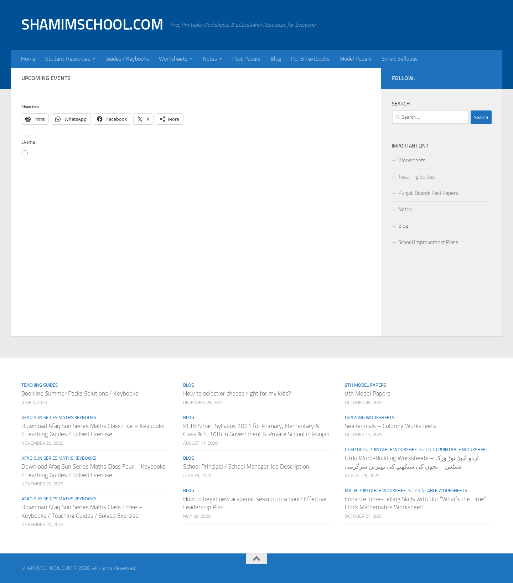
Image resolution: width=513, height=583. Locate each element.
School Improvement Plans (428, 242)
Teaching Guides (416, 177)
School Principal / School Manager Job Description (246, 466)
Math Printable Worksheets (378, 490)
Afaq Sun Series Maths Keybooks (58, 417)
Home (28, 58)
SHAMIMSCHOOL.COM (92, 24)
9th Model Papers (365, 385)
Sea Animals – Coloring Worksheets (390, 425)
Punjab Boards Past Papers (428, 193)
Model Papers (356, 58)
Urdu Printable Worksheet (457, 449)
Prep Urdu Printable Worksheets (383, 449)
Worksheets (173, 58)
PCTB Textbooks (310, 58)
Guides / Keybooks (127, 58)
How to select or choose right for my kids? (237, 393)
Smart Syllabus (400, 58)
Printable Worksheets (441, 490)
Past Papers (246, 58)
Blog (275, 58)
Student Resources (67, 58)
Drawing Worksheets (369, 417)
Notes (210, 58)
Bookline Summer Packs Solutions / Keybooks (79, 393)
